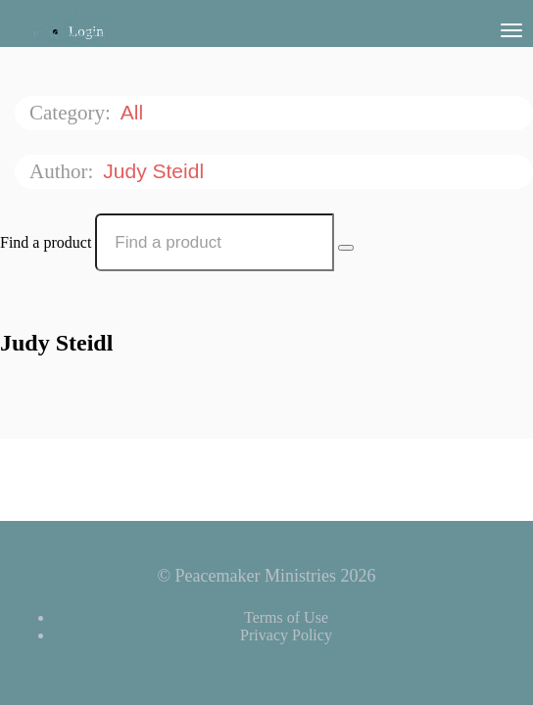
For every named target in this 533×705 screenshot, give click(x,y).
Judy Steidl (156, 171)
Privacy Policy (286, 635)
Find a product (45, 242)
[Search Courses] (346, 248)
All (135, 112)
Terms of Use (286, 617)
